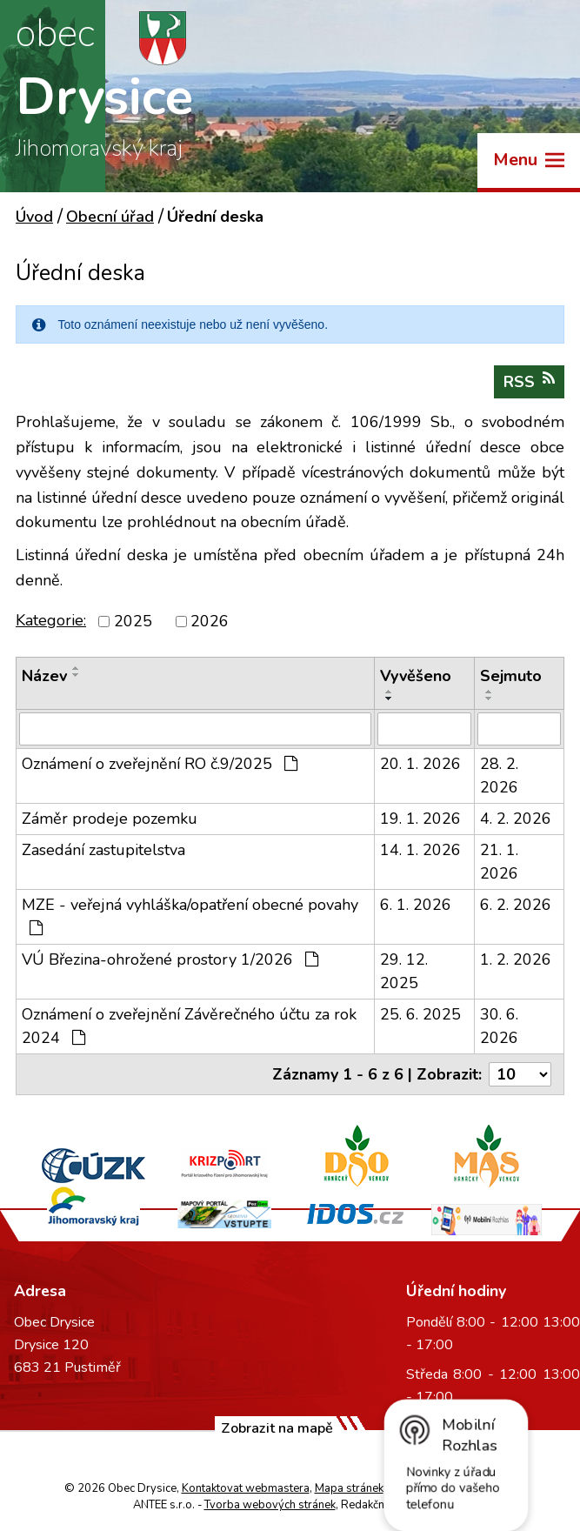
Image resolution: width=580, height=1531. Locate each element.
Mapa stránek (349, 1488)
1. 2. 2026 (515, 959)
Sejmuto (511, 675)
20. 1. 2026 (420, 763)
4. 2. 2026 (515, 818)
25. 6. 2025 (420, 1014)
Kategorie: (51, 620)
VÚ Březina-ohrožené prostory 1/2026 (170, 959)
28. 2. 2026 (499, 775)
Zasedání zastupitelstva (103, 849)
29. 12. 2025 (404, 971)
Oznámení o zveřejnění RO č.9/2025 (159, 763)
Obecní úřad (110, 216)
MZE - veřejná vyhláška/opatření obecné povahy (190, 915)
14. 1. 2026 (420, 849)
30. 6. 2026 (499, 1026)
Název (44, 675)
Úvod (34, 216)
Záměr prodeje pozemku (109, 818)
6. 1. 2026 (415, 904)
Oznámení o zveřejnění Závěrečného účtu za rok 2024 (189, 1026)
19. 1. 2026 (420, 818)
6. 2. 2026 (515, 904)
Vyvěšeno (415, 675)
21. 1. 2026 (499, 861)
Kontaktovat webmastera (246, 1488)
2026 (209, 621)
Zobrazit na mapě (277, 1428)
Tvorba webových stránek (270, 1505)
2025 (133, 621)
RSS (529, 381)
